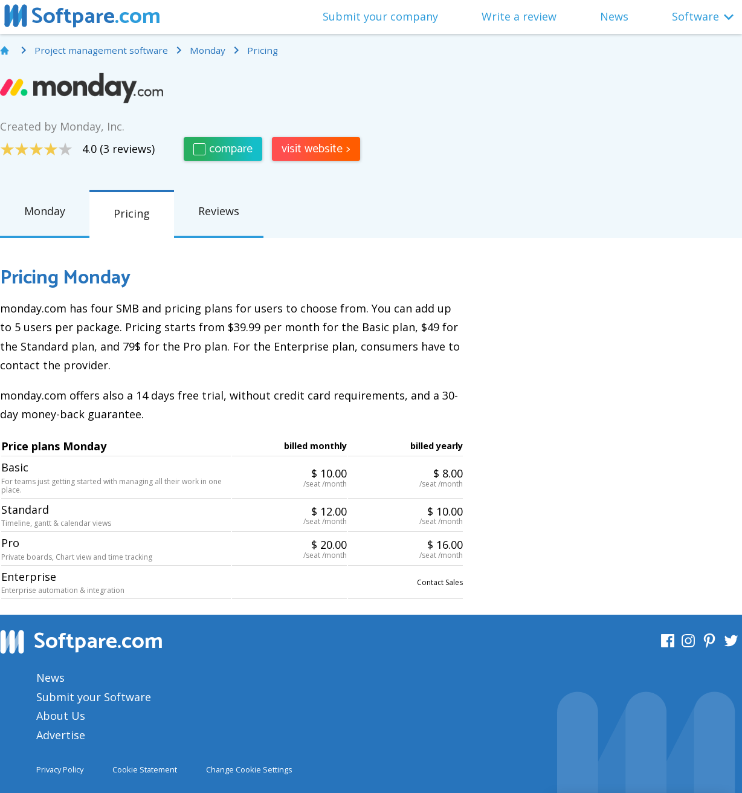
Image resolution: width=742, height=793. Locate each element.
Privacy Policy (59, 769)
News (614, 16)
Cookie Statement (144, 769)
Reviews (218, 211)
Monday (44, 211)
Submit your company (380, 16)
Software (695, 16)
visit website (316, 149)
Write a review (519, 16)
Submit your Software (93, 697)
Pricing (132, 213)
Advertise (60, 735)
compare (223, 149)
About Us (60, 715)
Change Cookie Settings (249, 769)
